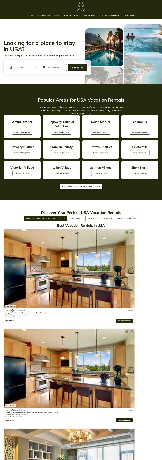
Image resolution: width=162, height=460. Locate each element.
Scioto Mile (94, 305)
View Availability (31, 265)
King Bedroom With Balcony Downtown (97, 301)
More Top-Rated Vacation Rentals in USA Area (81, 422)
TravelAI (105, 447)
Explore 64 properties (101, 174)
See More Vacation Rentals (81, 320)
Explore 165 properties (140, 153)
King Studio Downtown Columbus (17, 301)
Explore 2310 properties (140, 133)
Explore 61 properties (140, 174)
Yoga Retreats (88, 16)
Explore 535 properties (100, 153)
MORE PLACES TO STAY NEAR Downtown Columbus (81, 187)
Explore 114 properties (61, 174)
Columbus (8, 261)
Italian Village (17, 261)
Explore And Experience (108, 16)
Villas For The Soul (72, 16)
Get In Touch (126, 16)
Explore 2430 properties (22, 133)
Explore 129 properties (22, 174)
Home (32, 16)
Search (77, 68)
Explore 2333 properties (61, 133)
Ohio (45, 305)
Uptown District (17, 305)
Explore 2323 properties (100, 133)
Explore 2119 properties (22, 153)
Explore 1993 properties (61, 153)
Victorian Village (56, 261)
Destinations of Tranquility (50, 16)
